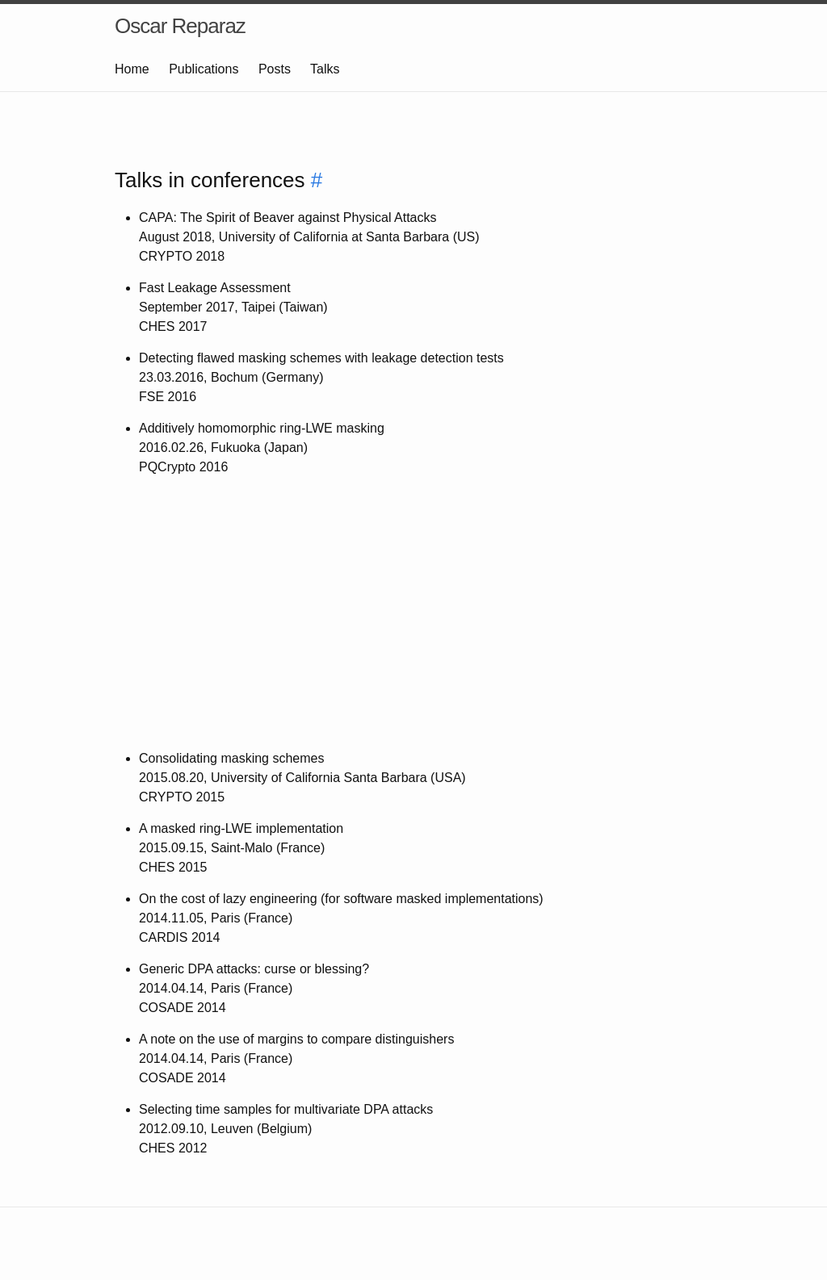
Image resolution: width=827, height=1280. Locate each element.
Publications (203, 69)
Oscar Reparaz (180, 26)
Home (132, 69)
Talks (324, 69)
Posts (274, 69)
